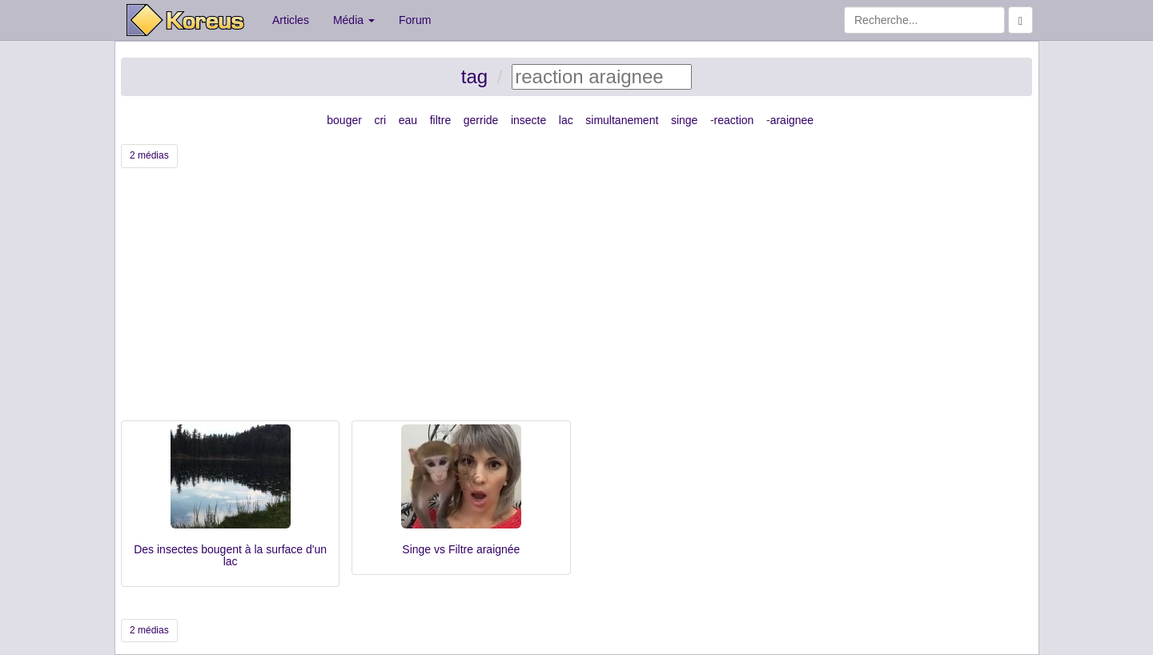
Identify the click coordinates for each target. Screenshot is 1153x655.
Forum (415, 20)
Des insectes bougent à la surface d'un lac (230, 555)
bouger (344, 120)
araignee (792, 120)
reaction (734, 120)
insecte (528, 120)
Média (354, 20)
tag (474, 76)
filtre (440, 120)
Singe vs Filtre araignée (461, 549)
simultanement (621, 120)
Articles (290, 20)
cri (380, 120)
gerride (481, 120)
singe (684, 120)
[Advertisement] (576, 300)
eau (408, 120)
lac (566, 120)
